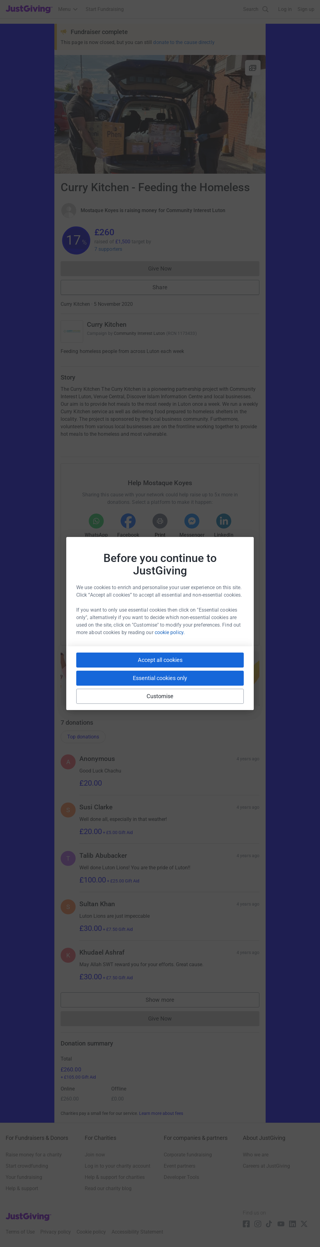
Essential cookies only (160, 678)
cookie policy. (170, 632)
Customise (160, 696)
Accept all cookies (160, 660)
